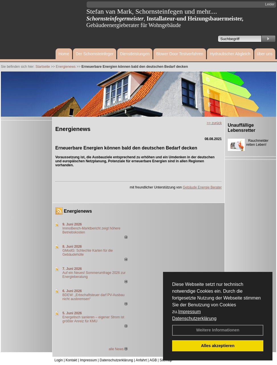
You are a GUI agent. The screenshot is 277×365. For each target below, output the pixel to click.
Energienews (78, 211)
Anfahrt (141, 360)
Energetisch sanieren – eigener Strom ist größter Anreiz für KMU (93, 319)
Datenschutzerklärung (194, 318)
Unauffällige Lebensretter (241, 128)
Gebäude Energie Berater (202, 187)
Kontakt (71, 360)
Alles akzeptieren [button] (218, 345)
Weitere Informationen (217, 330)
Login (58, 360)
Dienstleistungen (135, 54)
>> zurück (214, 123)
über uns (264, 54)
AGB (153, 360)
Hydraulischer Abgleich (230, 54)
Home (63, 54)
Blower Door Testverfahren (179, 54)
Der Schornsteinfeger (94, 54)
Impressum (189, 311)
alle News (118, 349)
